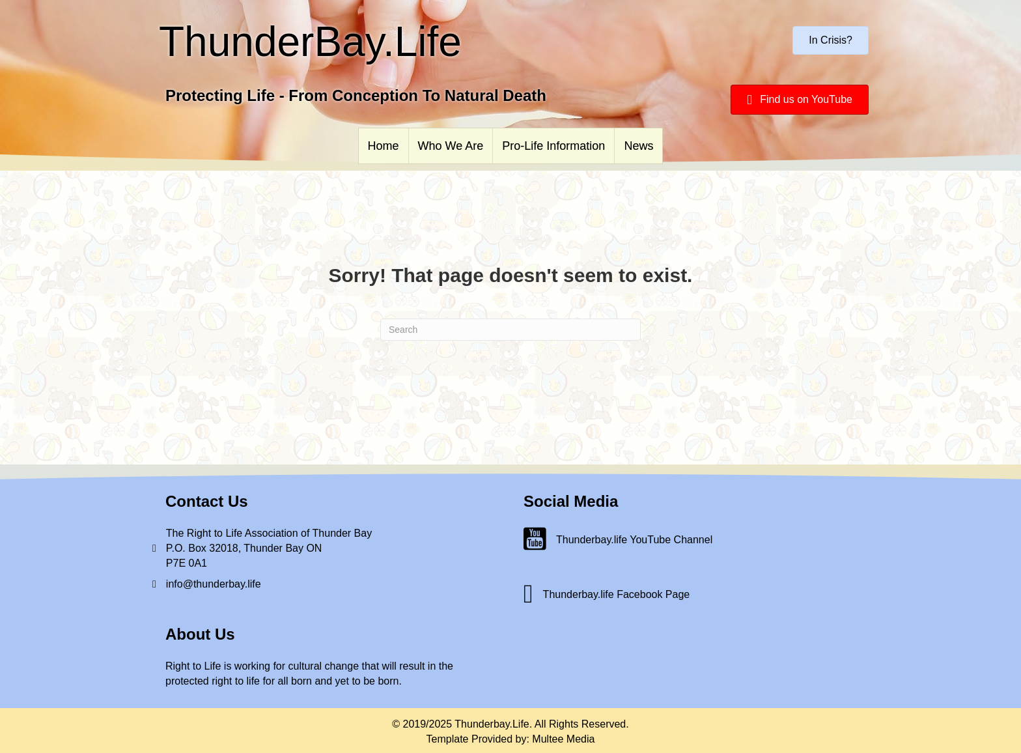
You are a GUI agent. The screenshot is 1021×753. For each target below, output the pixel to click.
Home (383, 145)
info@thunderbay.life (213, 584)
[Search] (510, 330)
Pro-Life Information (553, 145)
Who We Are (451, 145)
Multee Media (563, 739)
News (638, 145)
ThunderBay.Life (310, 41)
